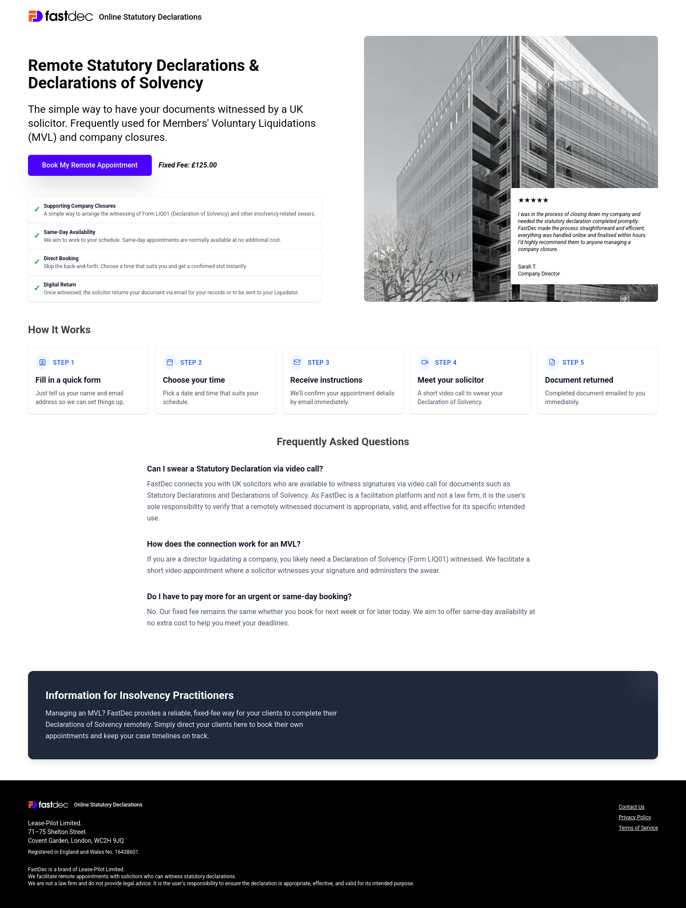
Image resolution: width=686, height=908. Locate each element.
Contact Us (631, 807)
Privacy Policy (635, 817)
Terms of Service (638, 828)
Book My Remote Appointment (90, 165)
